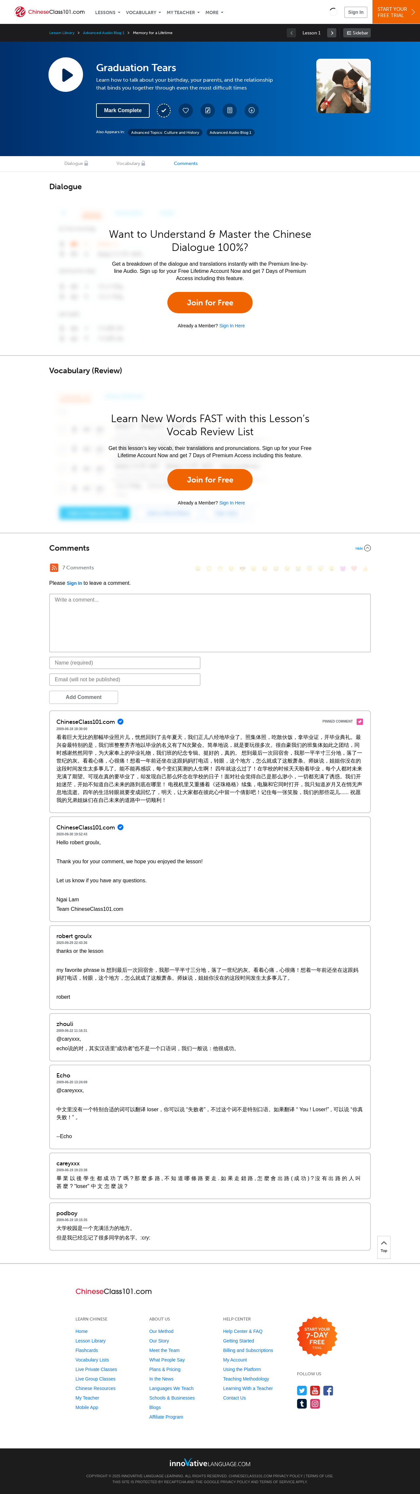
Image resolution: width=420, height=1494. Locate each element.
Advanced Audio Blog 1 (103, 33)
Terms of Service (277, 1482)
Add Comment (83, 697)
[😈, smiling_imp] (342, 568)
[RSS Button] (54, 568)
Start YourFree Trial (397, 12)
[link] (331, 32)
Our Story (159, 1340)
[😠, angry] (253, 568)
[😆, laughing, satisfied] (264, 568)
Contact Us (234, 1398)
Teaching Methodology (246, 1378)
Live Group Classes (95, 1378)
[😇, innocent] (309, 568)
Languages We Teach (171, 1388)
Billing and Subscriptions (248, 1350)
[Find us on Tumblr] (302, 1404)
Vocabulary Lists (92, 1359)
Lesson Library (61, 33)
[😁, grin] (220, 568)
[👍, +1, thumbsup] (365, 568)
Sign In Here (232, 325)
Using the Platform (242, 1369)
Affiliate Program (166, 1417)
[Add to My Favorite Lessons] (185, 110)
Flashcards (86, 1350)
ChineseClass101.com (250, 1476)
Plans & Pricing (164, 1369)
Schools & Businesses (172, 1398)
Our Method (161, 1331)
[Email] (124, 679)
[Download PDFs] (229, 110)
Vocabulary (141, 12)
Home (81, 1331)
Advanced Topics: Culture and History (165, 132)
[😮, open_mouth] (331, 568)
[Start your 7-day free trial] (317, 1337)
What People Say (167, 1359)
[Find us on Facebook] (328, 1390)
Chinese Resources (95, 1388)
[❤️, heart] (354, 568)
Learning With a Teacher (248, 1388)
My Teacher (181, 12)
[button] (333, 12)
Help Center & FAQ (242, 1331)
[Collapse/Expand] (210, 548)
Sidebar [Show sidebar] (360, 33)
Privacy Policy (288, 1476)
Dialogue (73, 163)
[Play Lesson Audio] (65, 74)
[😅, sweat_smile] (276, 568)
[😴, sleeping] (320, 568)
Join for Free (210, 302)
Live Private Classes (96, 1369)
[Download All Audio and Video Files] (251, 110)
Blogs (155, 1407)
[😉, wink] (287, 568)
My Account (235, 1359)
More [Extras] (212, 12)
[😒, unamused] (231, 568)
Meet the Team (164, 1350)
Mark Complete (123, 110)
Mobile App (86, 1407)
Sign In (356, 12)
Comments (186, 163)
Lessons (105, 12)
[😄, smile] (197, 568)
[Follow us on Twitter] (302, 1390)
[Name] (124, 663)
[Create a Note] (207, 110)
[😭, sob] (298, 568)
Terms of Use (319, 1476)
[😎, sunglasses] (242, 568)
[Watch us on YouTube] (315, 1390)
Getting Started (238, 1340)
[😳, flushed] (209, 568)
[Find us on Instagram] (315, 1404)
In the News (161, 1378)
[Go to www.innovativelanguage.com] (210, 1462)
